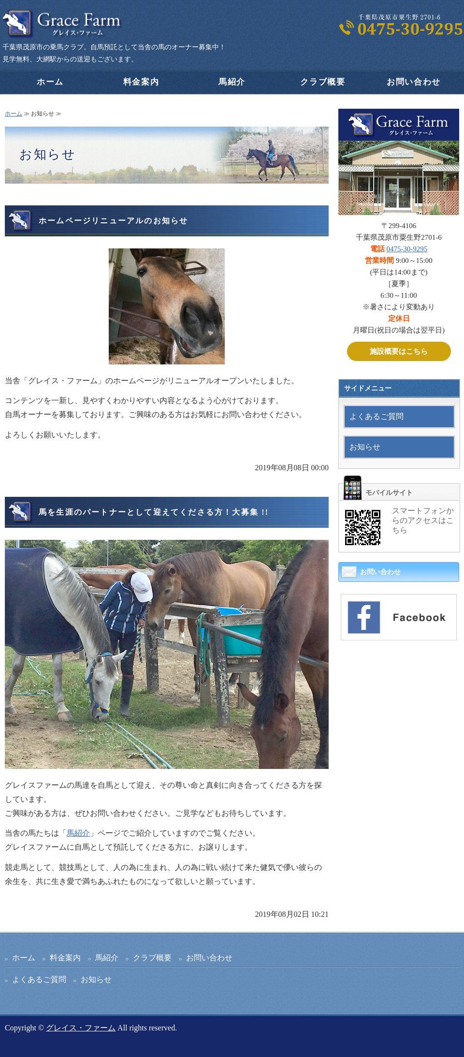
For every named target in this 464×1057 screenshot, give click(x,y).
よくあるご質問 (376, 416)
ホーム (50, 82)
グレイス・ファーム (81, 1028)
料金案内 (141, 82)
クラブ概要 (323, 82)
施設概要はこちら (399, 351)
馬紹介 (232, 82)
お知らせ (364, 447)
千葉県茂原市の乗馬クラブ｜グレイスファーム (62, 24)
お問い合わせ (414, 82)
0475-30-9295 (406, 249)
